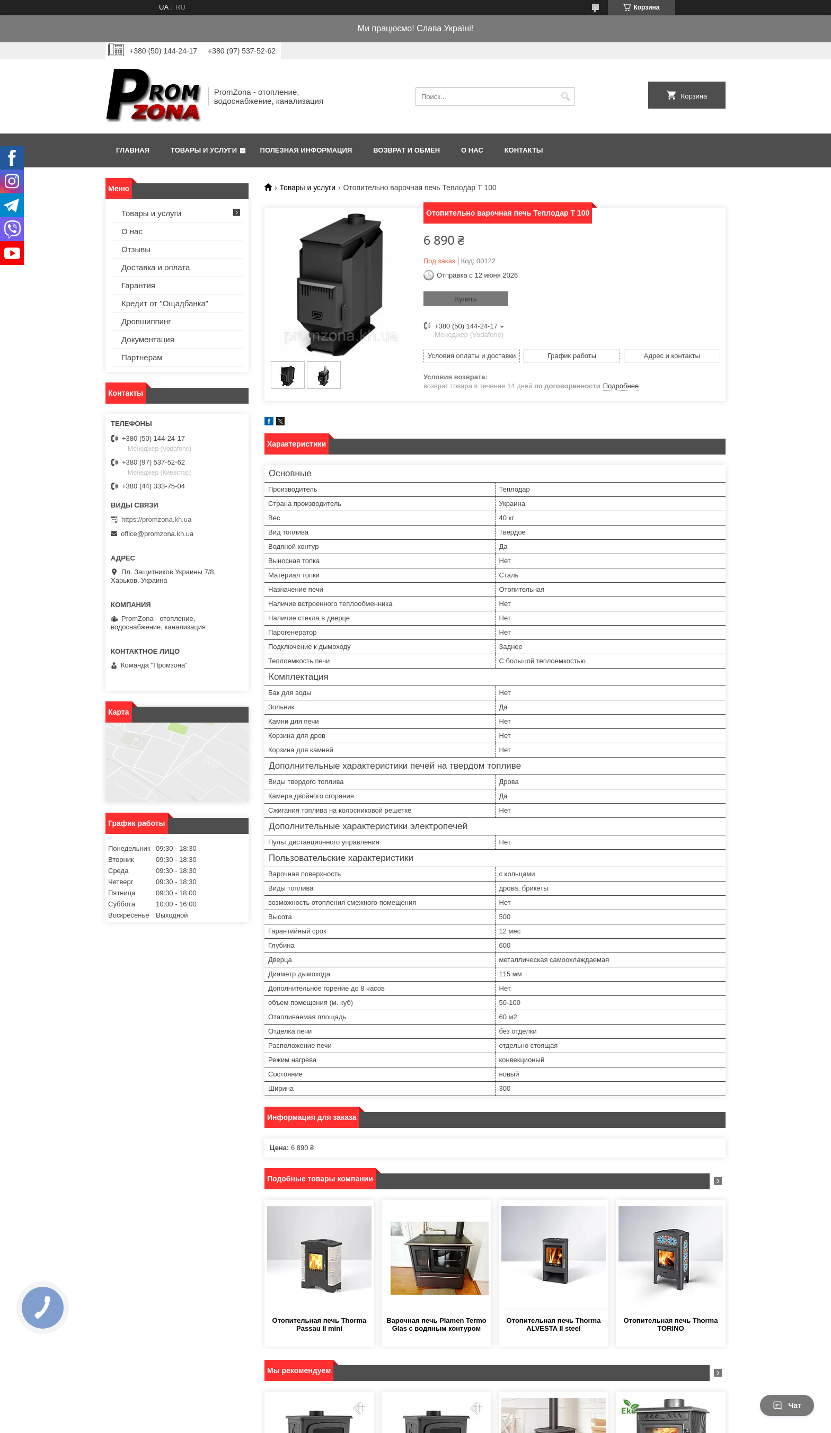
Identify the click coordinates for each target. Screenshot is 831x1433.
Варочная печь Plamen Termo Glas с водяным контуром (436, 1324)
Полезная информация (306, 150)
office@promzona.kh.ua (157, 534)
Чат (787, 1405)
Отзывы (136, 249)
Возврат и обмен (406, 150)
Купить (465, 299)
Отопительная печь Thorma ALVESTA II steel (554, 1324)
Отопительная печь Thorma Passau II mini (319, 1324)
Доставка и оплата (155, 267)
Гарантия (138, 285)
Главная (132, 150)
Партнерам (142, 357)
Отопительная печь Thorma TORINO (671, 1324)
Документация (147, 339)
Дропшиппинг (146, 321)
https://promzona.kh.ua (156, 519)
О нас (472, 150)
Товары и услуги (204, 150)
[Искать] (565, 96)
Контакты (524, 150)
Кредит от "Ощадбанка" (164, 303)
